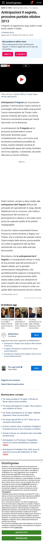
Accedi (38, 3)
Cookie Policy (18, 527)
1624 (19, 472)
